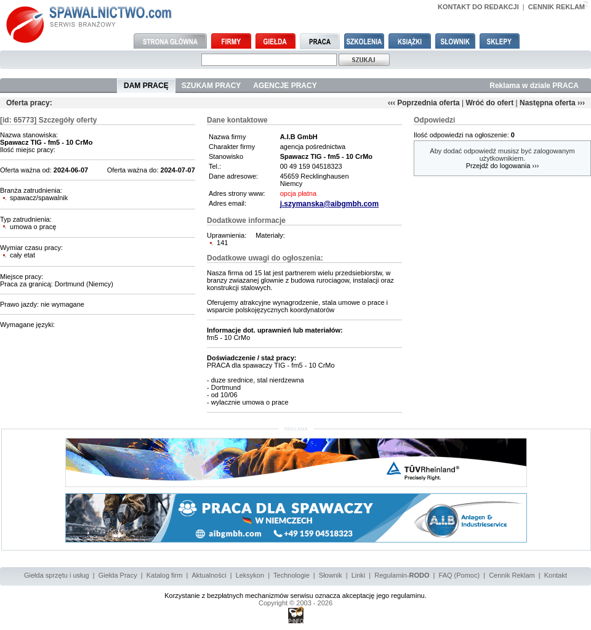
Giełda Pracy (117, 575)
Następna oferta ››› (552, 103)
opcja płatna (298, 193)
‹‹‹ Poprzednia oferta (424, 103)
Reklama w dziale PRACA (534, 85)
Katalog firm (165, 575)
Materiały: (270, 235)
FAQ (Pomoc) (459, 575)
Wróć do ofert (489, 103)
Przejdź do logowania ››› (502, 165)
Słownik (330, 575)
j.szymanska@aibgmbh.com (329, 204)
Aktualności (208, 575)
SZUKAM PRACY (211, 85)
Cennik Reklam (512, 575)
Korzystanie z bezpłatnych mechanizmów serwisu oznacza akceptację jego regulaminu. (295, 595)
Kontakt (555, 575)
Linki (359, 575)
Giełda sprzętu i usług (56, 575)
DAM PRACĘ (146, 85)
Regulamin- (401, 575)
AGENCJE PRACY (284, 85)
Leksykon (250, 575)
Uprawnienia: (226, 235)
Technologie (291, 575)
